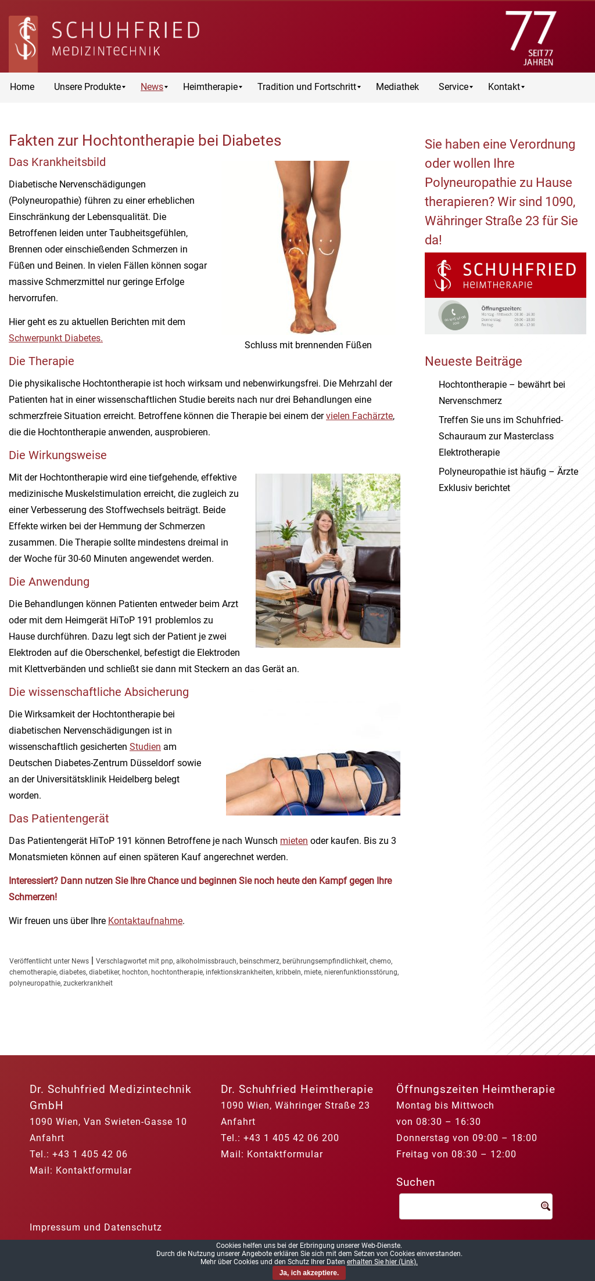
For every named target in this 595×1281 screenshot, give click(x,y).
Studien (145, 746)
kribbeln (288, 972)
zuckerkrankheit (88, 983)
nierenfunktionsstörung (360, 972)
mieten (294, 840)
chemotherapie (32, 972)
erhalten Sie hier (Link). (382, 1262)
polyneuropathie (34, 983)
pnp (167, 961)
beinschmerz (259, 961)
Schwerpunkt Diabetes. (56, 338)
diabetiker (104, 972)
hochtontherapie (177, 972)
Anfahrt (47, 1137)
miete (312, 972)
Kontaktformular (94, 1170)
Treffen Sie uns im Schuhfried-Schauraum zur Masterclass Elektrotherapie (501, 436)
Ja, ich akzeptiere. (309, 1273)
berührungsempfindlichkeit (324, 961)
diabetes (72, 972)
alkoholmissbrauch (206, 961)
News (80, 961)
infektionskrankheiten (239, 972)
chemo (380, 961)
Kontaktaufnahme (145, 920)
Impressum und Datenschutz (96, 1227)
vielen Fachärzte (359, 415)
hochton (135, 972)
